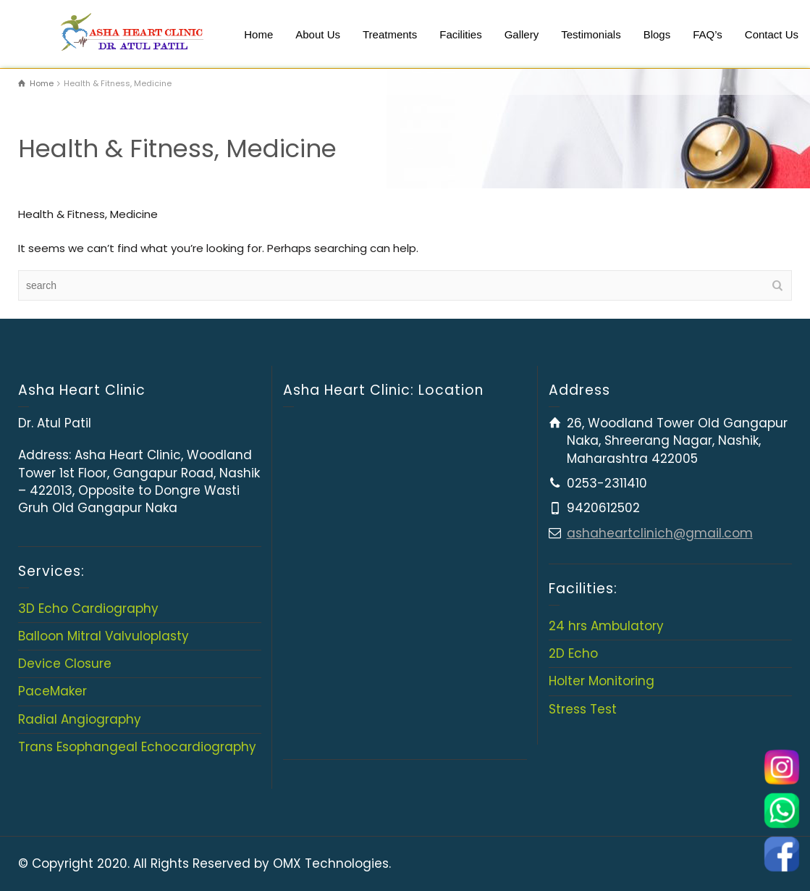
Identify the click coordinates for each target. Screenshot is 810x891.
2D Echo (573, 653)
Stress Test (583, 709)
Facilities (460, 34)
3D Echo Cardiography (88, 608)
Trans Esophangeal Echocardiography (137, 747)
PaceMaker (52, 691)
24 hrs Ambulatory (606, 626)
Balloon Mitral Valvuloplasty (103, 636)
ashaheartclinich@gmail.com (660, 533)
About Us (317, 34)
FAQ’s (707, 34)
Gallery (522, 34)
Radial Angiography (79, 719)
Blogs (657, 34)
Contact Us (771, 34)
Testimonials (591, 34)
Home (258, 34)
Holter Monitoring (601, 681)
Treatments (390, 34)
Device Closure (64, 663)
